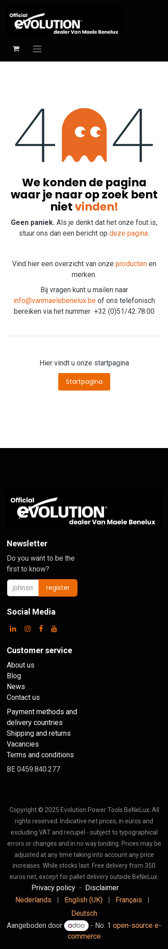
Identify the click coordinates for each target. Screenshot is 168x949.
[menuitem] (33, 900)
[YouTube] (54, 628)
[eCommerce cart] (16, 48)
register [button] (58, 587)
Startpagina (84, 381)
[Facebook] (41, 628)
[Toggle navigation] (37, 49)
